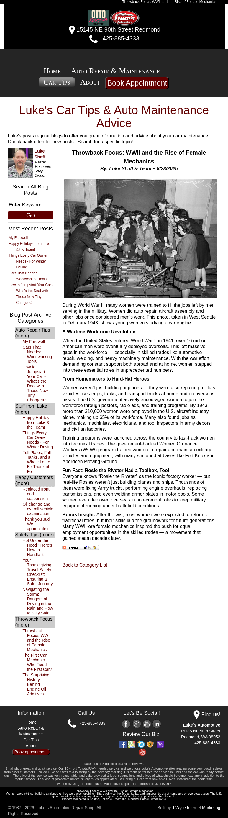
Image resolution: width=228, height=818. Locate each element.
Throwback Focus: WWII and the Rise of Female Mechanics (37, 640)
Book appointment (31, 752)
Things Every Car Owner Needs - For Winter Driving (28, 261)
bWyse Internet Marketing (196, 807)
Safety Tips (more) (34, 534)
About (90, 82)
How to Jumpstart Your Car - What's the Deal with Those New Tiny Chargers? (35, 383)
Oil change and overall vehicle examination (38, 509)
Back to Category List (84, 565)
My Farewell (18, 238)
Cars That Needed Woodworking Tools (37, 354)
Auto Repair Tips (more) (32, 332)
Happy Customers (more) (34, 480)
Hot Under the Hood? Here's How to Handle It (37, 547)
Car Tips (56, 82)
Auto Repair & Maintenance (115, 71)
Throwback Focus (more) (34, 622)
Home (52, 71)
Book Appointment (137, 83)
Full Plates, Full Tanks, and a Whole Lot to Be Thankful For (37, 462)
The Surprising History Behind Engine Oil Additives (36, 684)
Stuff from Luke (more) (31, 409)
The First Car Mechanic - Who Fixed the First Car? (37, 662)
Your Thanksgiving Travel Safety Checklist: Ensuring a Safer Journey (38, 572)
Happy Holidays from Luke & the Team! (37, 422)
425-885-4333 (121, 38)
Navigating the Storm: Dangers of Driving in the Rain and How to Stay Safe (38, 601)
